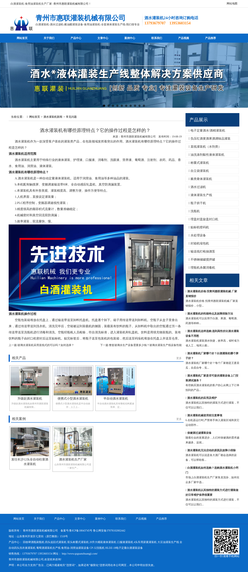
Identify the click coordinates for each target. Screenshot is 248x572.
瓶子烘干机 (197, 203)
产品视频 (183, 38)
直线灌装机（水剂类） (205, 146)
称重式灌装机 (199, 162)
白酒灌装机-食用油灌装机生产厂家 (31, 3)
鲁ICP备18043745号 (80, 530)
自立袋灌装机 (199, 170)
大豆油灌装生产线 (168, 542)
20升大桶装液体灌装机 (102, 542)
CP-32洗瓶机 (97, 547)
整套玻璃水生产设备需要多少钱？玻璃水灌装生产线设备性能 (145, 345)
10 (144, 106)
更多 (179, 358)
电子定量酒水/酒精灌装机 (207, 130)
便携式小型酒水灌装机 (72, 398)
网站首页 (22, 38)
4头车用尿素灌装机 (145, 542)
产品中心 (76, 38)
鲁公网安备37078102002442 (109, 530)
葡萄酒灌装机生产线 (48, 547)
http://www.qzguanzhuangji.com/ (80, 553)
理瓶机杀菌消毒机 (202, 267)
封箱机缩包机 (199, 243)
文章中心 (102, 38)
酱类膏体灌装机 (200, 178)
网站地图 (232, 3)
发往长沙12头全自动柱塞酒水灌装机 (29, 462)
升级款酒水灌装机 (29, 398)
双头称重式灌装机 (78, 542)
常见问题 (71, 116)
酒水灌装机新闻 (52, 116)
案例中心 (129, 38)
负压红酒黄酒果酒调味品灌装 (210, 138)
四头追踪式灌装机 (56, 542)
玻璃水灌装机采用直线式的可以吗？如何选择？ (45, 345)
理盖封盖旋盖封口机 (203, 219)
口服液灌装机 (125, 542)
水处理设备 (197, 235)
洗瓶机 (194, 211)
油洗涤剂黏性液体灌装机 (206, 154)
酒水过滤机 (197, 187)
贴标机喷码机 (199, 227)
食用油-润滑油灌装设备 (75, 547)
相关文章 (198, 280)
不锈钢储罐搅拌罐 (202, 259)
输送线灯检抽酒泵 (202, 251)
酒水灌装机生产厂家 (73, 459)
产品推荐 (210, 38)
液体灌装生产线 (200, 195)
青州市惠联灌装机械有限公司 (81, 18)
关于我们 (49, 38)
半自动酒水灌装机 (115, 398)
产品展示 (198, 119)
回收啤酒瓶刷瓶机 (33, 542)
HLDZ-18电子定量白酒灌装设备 (124, 547)
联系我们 (156, 38)
